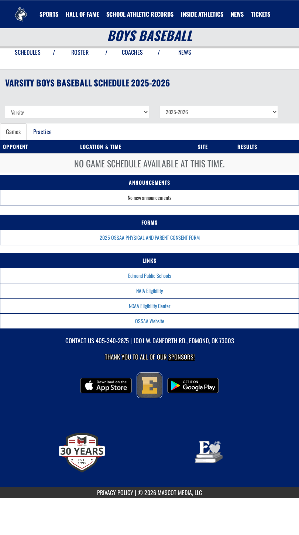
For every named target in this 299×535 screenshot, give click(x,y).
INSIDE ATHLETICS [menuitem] (202, 14)
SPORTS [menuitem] (48, 14)
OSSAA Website (149, 321)
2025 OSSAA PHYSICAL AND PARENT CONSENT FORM (150, 237)
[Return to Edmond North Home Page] (21, 9)
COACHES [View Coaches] (132, 52)
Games (13, 131)
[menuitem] (237, 14)
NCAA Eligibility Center (150, 306)
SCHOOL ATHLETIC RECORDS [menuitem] (139, 14)
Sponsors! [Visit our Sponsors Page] (181, 356)
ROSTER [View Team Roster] (80, 52)
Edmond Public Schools (149, 275)
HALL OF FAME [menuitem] (82, 14)
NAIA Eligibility (149, 290)
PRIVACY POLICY (115, 492)
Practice (42, 131)
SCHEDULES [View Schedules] (28, 52)
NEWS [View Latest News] (184, 52)
